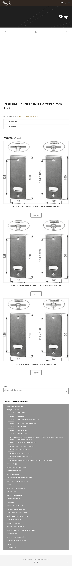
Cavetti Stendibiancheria (14, 471)
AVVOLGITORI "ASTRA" (17, 416)
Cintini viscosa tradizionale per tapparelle (19, 478)
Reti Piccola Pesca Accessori (15, 528)
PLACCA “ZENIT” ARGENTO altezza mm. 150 (36, 364)
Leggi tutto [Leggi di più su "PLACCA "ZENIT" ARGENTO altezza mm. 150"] (36, 372)
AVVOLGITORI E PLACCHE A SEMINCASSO (23, 423)
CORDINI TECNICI (12, 492)
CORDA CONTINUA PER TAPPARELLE (18, 482)
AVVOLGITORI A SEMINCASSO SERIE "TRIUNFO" (24, 420)
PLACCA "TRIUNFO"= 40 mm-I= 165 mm (22, 446)
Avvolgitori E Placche (13, 410)
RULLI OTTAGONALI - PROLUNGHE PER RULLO (21, 531)
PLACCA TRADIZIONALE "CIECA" (20, 450)
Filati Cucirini (10, 503)
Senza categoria (12, 535)
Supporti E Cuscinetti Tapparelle (16, 542)
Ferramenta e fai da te (13, 499)
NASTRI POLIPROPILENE (14, 524)
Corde (9, 485)
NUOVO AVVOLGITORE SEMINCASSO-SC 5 (23, 443)
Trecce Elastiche (12, 549)
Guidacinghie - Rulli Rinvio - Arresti (17, 513)
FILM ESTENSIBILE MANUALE (16, 510)
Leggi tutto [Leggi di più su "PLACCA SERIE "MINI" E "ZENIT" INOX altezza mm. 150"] (36, 215)
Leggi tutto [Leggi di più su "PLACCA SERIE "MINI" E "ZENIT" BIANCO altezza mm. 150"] (36, 294)
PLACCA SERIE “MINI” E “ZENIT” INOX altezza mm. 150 (36, 207)
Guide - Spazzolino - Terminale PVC (17, 517)
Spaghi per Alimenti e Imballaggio (17, 538)
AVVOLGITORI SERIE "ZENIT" (18, 430)
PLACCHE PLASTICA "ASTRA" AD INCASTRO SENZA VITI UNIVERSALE (31, 461)
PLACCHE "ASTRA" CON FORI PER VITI (21, 457)
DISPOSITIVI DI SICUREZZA (15, 496)
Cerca (5, 386)
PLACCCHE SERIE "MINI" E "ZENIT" (29, 116)
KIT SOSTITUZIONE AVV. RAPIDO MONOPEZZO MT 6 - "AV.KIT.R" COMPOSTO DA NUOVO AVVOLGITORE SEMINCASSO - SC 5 (36, 438)
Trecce (9, 545)
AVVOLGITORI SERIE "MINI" (18, 427)
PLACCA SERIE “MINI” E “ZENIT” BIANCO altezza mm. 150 (36, 285)
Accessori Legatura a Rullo (15, 406)
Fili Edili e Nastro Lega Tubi (15, 506)
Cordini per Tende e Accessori (16, 489)
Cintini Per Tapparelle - (13, 475)
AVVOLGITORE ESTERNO (17, 413)
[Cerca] (67, 391)
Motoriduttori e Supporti (14, 521)
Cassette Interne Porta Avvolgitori (17, 468)
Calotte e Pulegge (12, 464)
